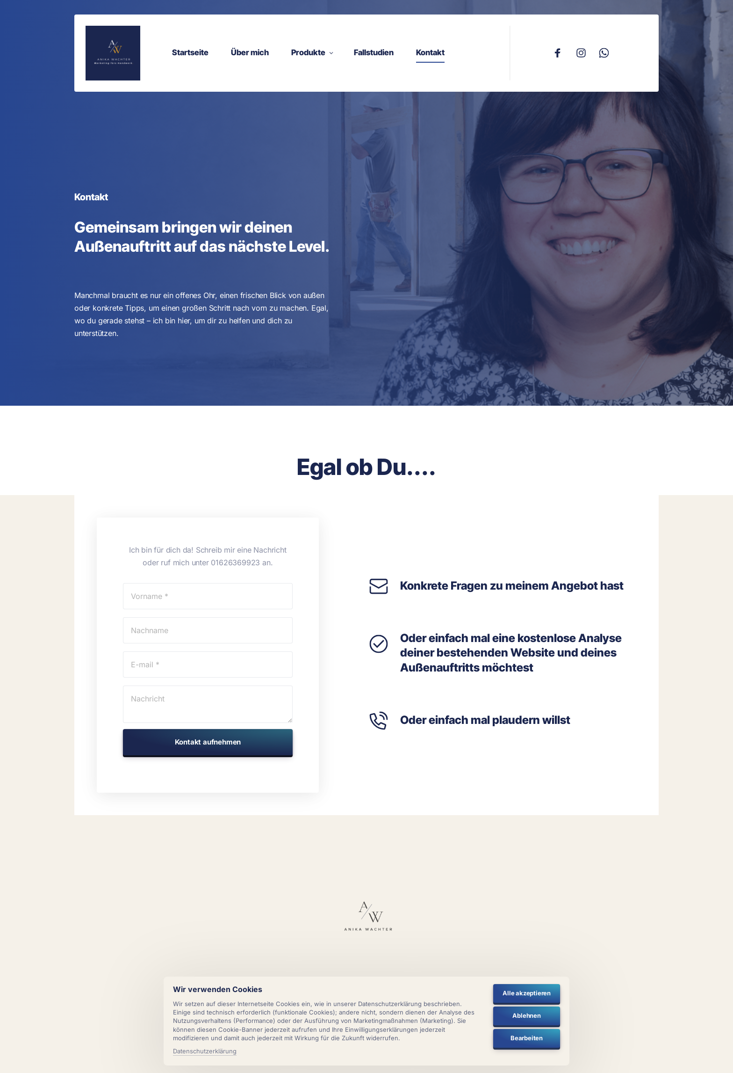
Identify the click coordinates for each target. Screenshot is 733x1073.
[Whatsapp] (607, 53)
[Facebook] (561, 53)
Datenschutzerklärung (205, 1051)
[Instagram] (584, 53)
